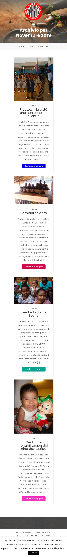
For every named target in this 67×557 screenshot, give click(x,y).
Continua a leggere (33, 166)
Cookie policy (57, 548)
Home (22, 46)
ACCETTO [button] (33, 553)
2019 (31, 46)
